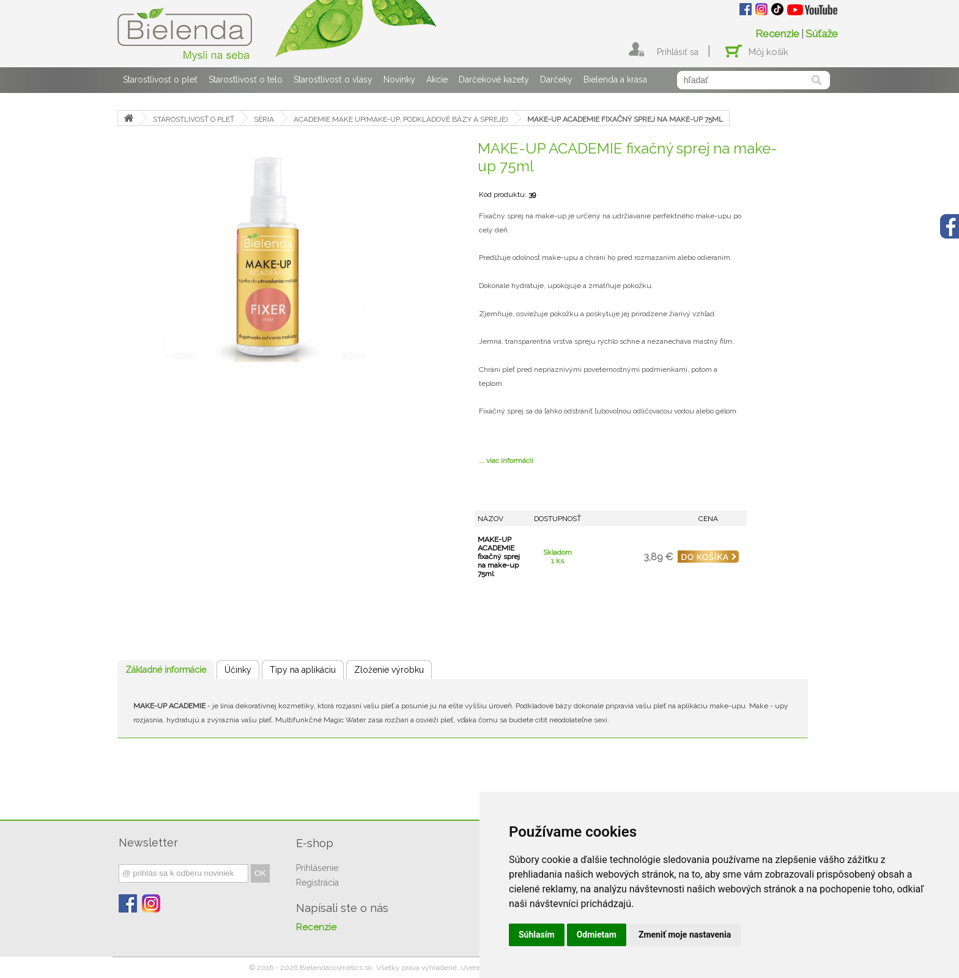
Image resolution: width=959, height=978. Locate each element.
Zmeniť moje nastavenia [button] (685, 934)
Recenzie (777, 34)
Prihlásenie (317, 868)
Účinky (237, 670)
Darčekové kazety (494, 79)
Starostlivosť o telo (246, 79)
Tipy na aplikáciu (303, 670)
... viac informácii (506, 460)
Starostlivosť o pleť (160, 79)
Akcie (437, 79)
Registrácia (317, 882)
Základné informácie (165, 670)
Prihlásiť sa (677, 52)
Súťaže (821, 34)
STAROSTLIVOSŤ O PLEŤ (193, 119)
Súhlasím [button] (537, 934)
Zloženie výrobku (389, 670)
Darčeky (556, 79)
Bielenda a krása (615, 79)
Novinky (399, 79)
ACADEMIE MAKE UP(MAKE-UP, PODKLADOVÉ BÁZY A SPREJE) (401, 119)
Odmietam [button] (596, 934)
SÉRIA (264, 119)
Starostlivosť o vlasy (333, 79)
